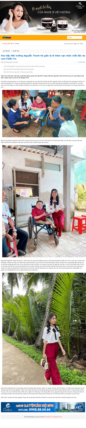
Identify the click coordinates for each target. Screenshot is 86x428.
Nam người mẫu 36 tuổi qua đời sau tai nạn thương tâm (19, 69)
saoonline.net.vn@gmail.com (53, 417)
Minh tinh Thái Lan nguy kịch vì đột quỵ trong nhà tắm (18, 72)
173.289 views (81, 62)
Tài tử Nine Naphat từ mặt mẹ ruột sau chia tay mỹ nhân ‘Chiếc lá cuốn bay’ (24, 66)
